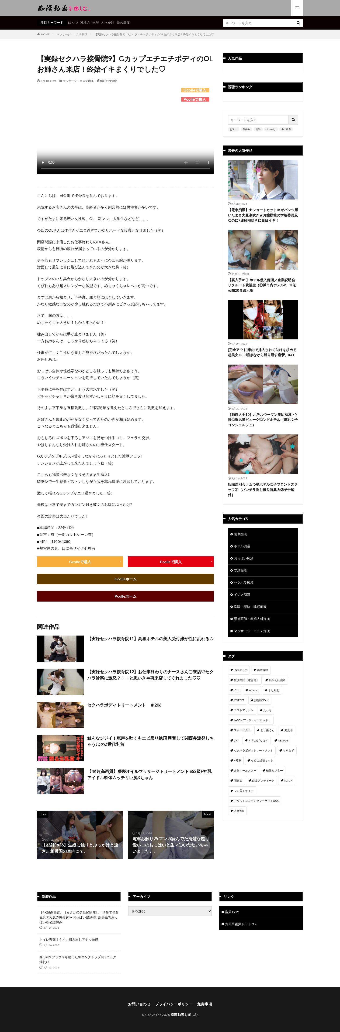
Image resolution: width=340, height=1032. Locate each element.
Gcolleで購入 (80, 561)
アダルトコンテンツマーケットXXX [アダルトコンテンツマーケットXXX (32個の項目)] (256, 800)
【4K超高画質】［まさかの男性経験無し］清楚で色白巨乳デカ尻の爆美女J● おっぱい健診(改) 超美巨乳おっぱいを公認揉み (79, 917)
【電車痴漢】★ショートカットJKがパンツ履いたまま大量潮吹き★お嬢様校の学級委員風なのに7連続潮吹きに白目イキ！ (263, 215)
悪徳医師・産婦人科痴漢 (252, 619)
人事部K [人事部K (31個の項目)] (239, 811)
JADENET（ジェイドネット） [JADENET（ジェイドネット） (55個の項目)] (252, 720)
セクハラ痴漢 (243, 583)
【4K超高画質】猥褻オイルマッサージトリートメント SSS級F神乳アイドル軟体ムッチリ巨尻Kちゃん (149, 774)
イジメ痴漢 (242, 595)
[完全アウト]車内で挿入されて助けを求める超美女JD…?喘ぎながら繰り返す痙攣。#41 (262, 352)
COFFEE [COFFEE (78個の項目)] (239, 700)
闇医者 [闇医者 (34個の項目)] (238, 780)
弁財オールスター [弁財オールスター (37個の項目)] (245, 770)
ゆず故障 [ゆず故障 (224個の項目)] (262, 670)
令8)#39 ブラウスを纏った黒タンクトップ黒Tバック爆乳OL (77, 959)
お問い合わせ (139, 1004)
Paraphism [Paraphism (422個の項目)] (240, 670)
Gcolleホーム (125, 579)
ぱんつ (73, 22)
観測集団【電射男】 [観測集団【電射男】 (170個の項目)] (246, 680)
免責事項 (204, 1004)
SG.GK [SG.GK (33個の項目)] (288, 780)
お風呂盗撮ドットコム (241, 924)
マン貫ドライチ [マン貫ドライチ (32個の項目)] (243, 790)
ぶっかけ (107, 22)
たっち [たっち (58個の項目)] (267, 710)
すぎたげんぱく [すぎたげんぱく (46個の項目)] (258, 740)
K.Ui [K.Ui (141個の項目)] (236, 690)
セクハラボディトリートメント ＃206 (124, 705)
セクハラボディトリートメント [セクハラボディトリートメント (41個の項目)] (253, 750)
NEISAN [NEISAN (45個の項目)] (283, 740)
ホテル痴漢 (242, 546)
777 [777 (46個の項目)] (236, 740)
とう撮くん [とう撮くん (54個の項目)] (267, 730)
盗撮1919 (232, 912)
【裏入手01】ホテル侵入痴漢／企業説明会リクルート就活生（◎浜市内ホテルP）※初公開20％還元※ (262, 285)
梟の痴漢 (123, 22)
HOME (45, 34)
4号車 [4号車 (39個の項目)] (237, 760)
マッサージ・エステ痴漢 (72, 34)
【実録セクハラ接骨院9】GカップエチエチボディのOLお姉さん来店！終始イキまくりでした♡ (154, 34)
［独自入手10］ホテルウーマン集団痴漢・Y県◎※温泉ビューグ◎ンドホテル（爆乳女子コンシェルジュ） (263, 419)
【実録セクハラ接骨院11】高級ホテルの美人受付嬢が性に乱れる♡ (150, 638)
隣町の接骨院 (108, 81)
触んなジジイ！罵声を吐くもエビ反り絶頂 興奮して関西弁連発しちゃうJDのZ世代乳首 (150, 741)
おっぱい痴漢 (243, 558)
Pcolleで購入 (171, 561)
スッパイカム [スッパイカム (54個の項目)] (242, 730)
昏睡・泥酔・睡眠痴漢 (250, 607)
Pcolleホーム (125, 596)
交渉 (95, 22)
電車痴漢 (240, 534)
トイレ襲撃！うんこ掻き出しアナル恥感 (68, 940)
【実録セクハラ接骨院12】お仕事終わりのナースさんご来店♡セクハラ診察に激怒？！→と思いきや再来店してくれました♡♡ (150, 675)
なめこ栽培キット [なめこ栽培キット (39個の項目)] (262, 760)
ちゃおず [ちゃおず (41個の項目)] (288, 750)
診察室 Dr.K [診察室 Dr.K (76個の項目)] (261, 700)
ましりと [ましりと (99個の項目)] (273, 690)
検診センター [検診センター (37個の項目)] (274, 770)
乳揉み (85, 22)
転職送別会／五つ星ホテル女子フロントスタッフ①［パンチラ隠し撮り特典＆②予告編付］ (263, 489)
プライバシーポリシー (173, 1004)
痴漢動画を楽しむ (184, 1015)
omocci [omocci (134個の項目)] (253, 690)
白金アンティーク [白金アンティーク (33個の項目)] (263, 780)
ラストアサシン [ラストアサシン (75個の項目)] (243, 710)
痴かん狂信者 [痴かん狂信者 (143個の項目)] (277, 680)
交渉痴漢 (240, 570)
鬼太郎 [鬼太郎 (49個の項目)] (288, 730)
